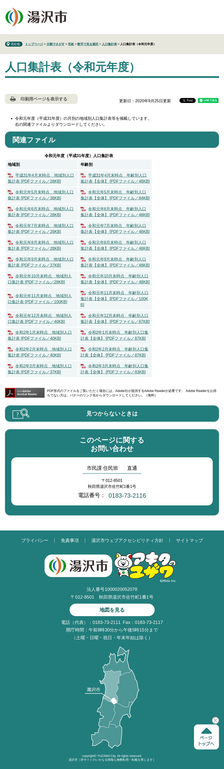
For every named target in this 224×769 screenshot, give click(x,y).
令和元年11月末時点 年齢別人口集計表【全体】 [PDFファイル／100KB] (115, 299)
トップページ (34, 44)
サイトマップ (189, 540)
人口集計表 (109, 44)
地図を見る (112, 610)
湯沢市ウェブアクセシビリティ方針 (127, 540)
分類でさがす (56, 44)
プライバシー (34, 540)
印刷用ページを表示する (44, 99)
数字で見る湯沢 (87, 44)
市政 (71, 44)
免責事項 (70, 540)
